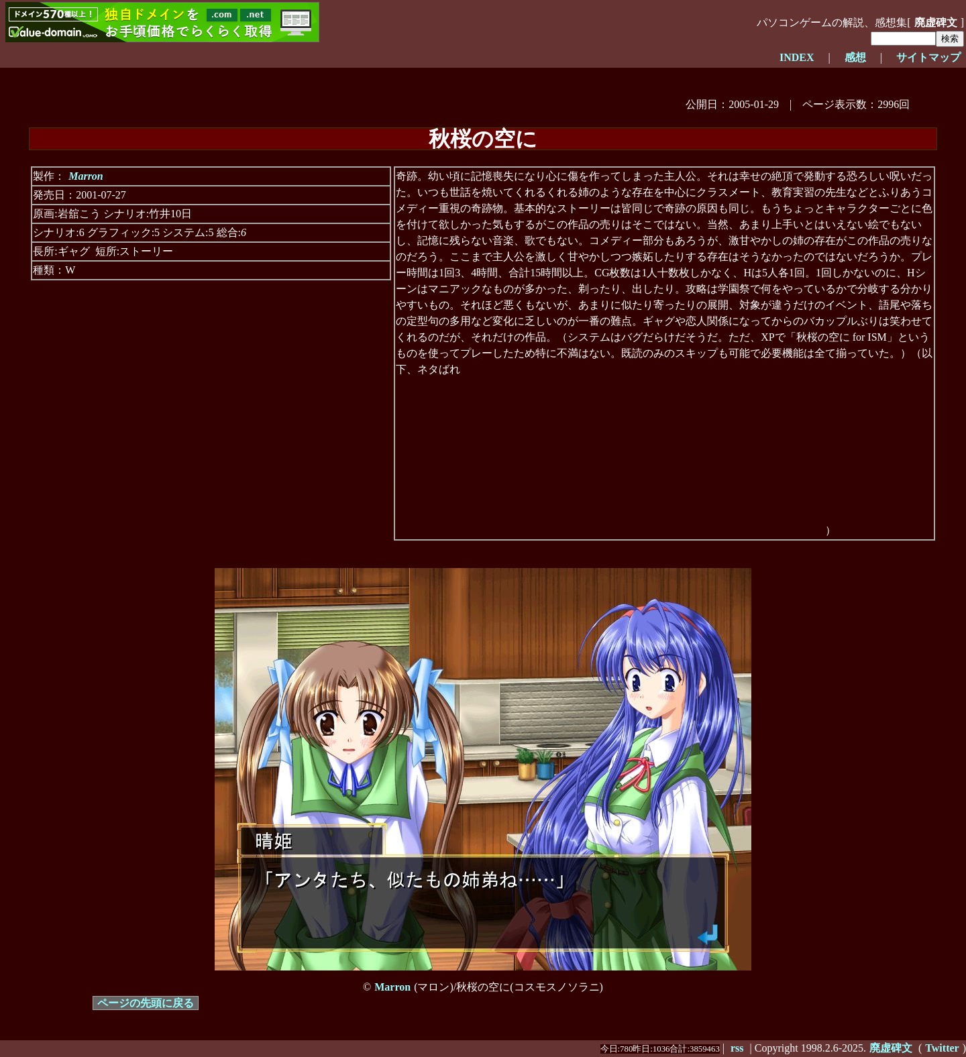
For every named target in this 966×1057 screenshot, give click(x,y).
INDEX (797, 57)
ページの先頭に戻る (145, 1003)
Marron (85, 176)
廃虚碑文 (935, 22)
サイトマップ (928, 57)
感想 (855, 57)
